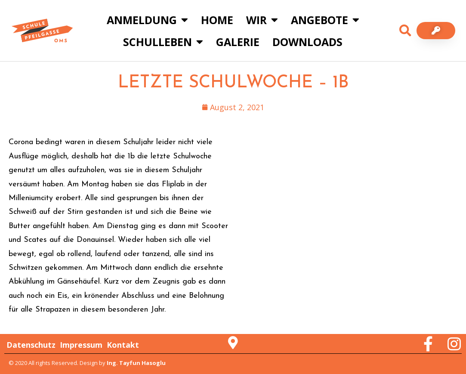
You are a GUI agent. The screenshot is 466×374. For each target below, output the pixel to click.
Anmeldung (147, 19)
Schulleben (163, 41)
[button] (405, 30)
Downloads (307, 41)
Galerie (237, 41)
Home (217, 19)
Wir (262, 19)
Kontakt (123, 345)
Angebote (325, 19)
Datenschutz (31, 345)
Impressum (81, 345)
